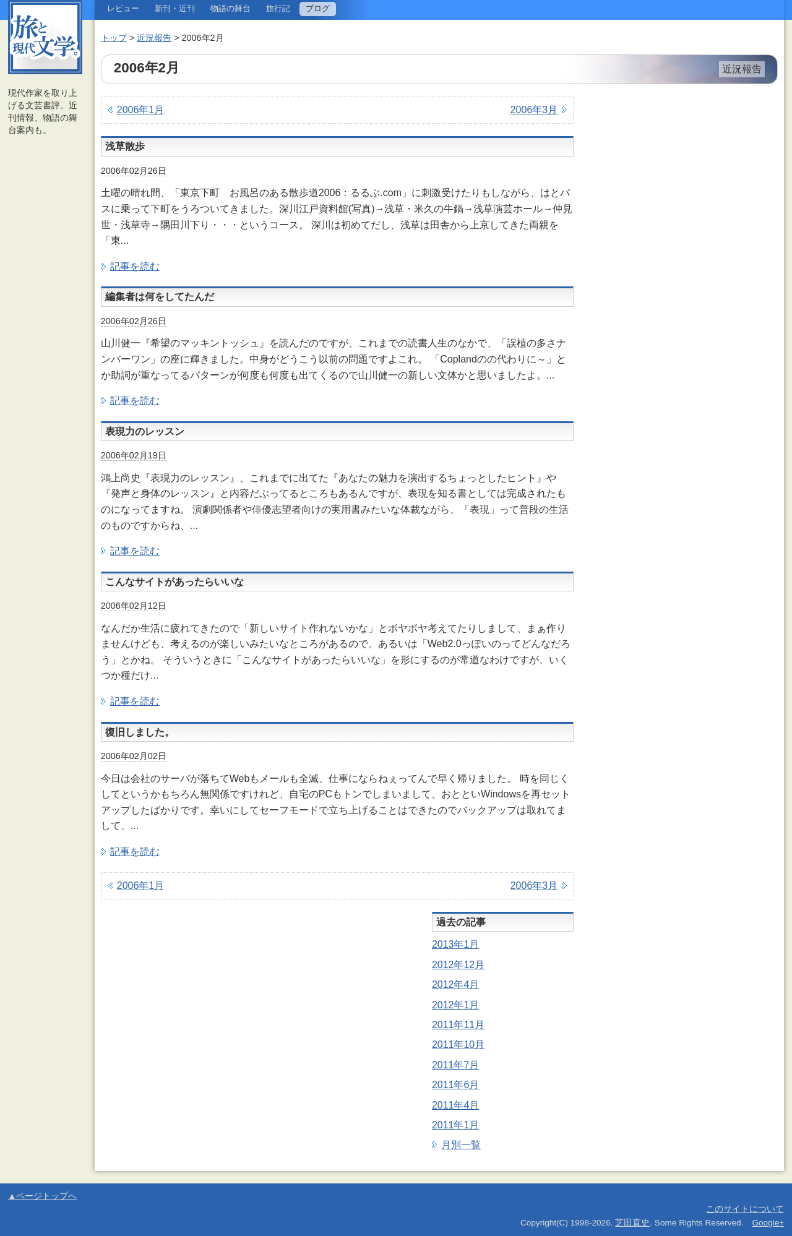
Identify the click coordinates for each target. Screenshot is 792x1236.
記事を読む (135, 266)
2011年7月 (456, 1065)
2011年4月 (456, 1105)
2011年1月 (456, 1125)
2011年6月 (456, 1084)
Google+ (768, 1222)
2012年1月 (456, 1005)
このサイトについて (745, 1209)
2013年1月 (456, 944)
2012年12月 (458, 964)
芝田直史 (632, 1222)
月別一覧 (461, 1144)
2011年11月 (458, 1024)
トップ (114, 38)
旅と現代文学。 (45, 37)
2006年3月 (534, 110)
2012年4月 (456, 984)
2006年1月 (141, 110)
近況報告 (154, 38)
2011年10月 (458, 1044)
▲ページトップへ (42, 1196)
